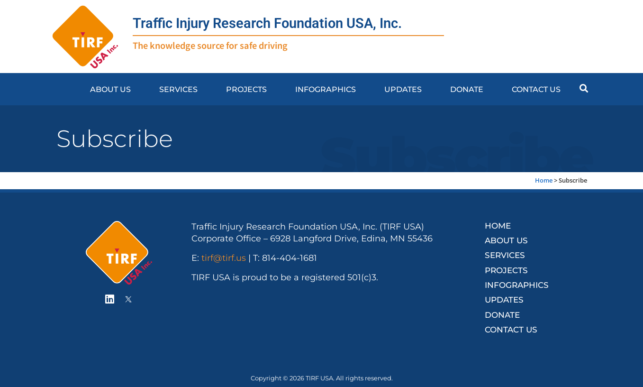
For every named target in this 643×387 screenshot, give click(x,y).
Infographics (325, 89)
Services (178, 89)
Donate (466, 89)
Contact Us (536, 89)
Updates (403, 89)
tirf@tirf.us (223, 258)
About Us (110, 89)
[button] (584, 88)
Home (543, 180)
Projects (246, 89)
